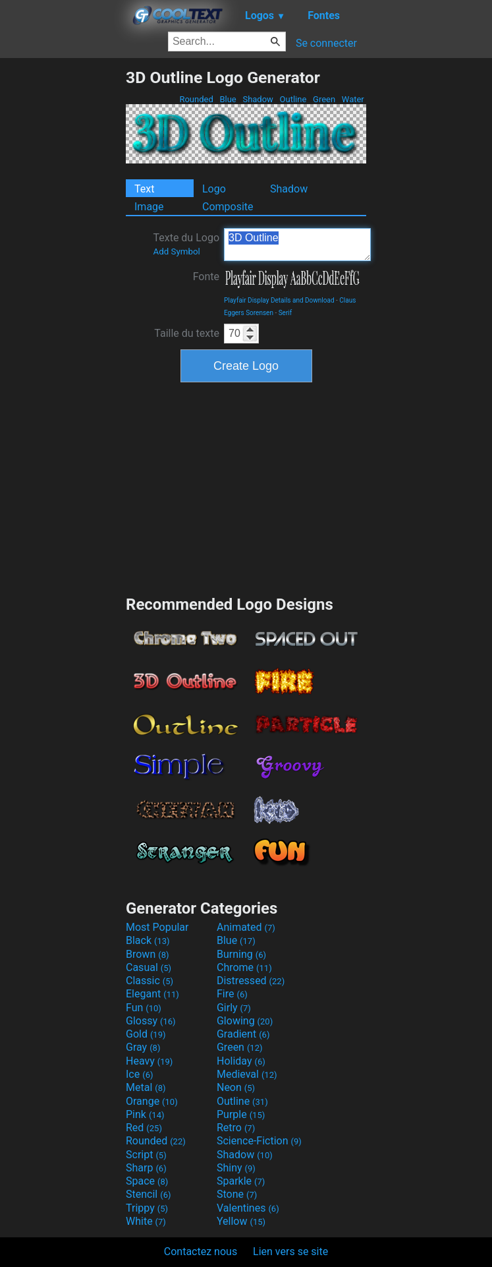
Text (144, 189)
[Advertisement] (62, 265)
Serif (285, 312)
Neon (236, 1087)
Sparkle (241, 1181)
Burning (241, 954)
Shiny (236, 1168)
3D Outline (297, 244)
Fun (143, 1007)
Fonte (206, 276)
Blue (227, 99)
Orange (152, 1101)
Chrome (244, 967)
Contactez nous (200, 1251)
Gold (146, 1034)
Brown (147, 954)
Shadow (257, 99)
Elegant (152, 993)
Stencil (148, 1194)
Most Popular (157, 927)
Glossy (151, 1021)
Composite (228, 206)
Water (353, 99)
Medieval (247, 1074)
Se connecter (326, 43)
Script (146, 1154)
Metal (146, 1087)
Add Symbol (176, 251)
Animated (246, 927)
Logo (214, 189)
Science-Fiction (259, 1140)
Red (144, 1127)
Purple (241, 1114)
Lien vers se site (290, 1251)
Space (147, 1181)
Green (324, 99)
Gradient (243, 1034)
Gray (143, 1047)
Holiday (241, 1061)
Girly (234, 1007)
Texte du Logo (186, 243)
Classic (149, 980)
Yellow (241, 1221)
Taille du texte (186, 333)
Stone (237, 1194)
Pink (145, 1114)
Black (148, 940)
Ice (139, 1074)
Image (149, 206)
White (146, 1221)
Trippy (147, 1208)
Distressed (251, 980)
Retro (236, 1127)
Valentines (248, 1208)
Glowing (245, 1021)
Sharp (146, 1168)
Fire (232, 993)
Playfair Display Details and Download (279, 300)
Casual (148, 967)
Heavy (149, 1061)
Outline (292, 99)
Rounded (196, 99)
